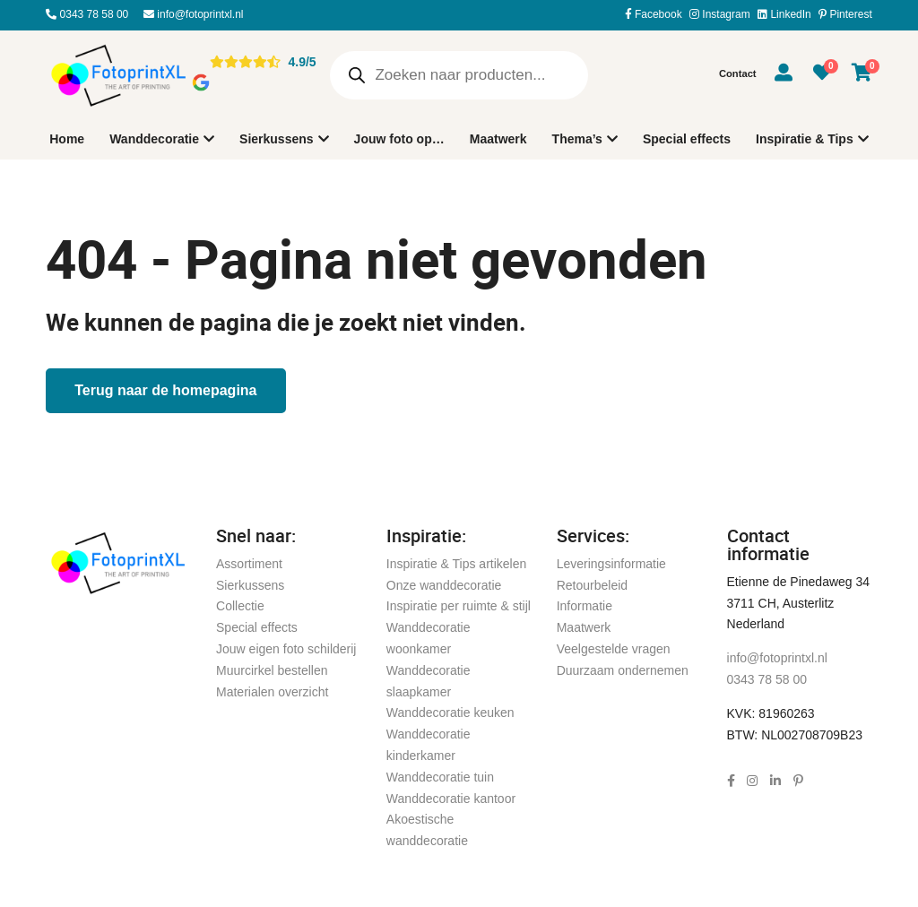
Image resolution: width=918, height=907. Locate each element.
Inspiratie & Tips (804, 139)
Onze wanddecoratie (443, 585)
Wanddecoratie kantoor (450, 798)
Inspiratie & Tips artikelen (456, 564)
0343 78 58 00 (87, 14)
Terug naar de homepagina (165, 390)
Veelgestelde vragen (614, 649)
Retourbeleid (592, 585)
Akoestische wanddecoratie (427, 830)
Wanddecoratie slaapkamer (428, 681)
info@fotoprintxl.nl (193, 14)
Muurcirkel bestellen (272, 670)
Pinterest (845, 14)
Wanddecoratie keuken (450, 712)
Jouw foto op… (399, 139)
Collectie (240, 606)
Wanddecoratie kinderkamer (428, 745)
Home (66, 139)
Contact (738, 73)
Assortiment (249, 564)
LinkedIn (784, 14)
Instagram (719, 14)
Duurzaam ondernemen (622, 670)
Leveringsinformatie (611, 564)
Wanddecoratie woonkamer (428, 638)
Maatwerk (498, 139)
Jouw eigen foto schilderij (286, 649)
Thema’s (577, 139)
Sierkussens (276, 139)
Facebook (653, 14)
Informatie (584, 606)
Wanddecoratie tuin (440, 777)
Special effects (687, 139)
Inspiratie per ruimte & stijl (458, 606)
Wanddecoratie (154, 139)
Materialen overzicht (272, 692)
